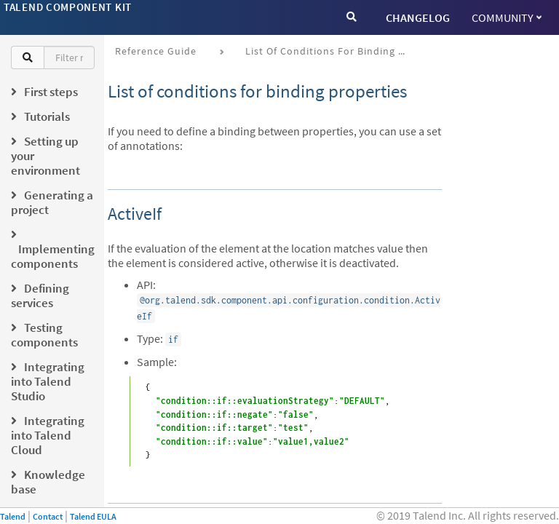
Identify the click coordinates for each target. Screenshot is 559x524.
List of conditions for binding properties (330, 50)
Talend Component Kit (68, 7)
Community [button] (507, 17)
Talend (12, 516)
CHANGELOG (418, 17)
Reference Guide (156, 50)
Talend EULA (93, 516)
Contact (48, 516)
